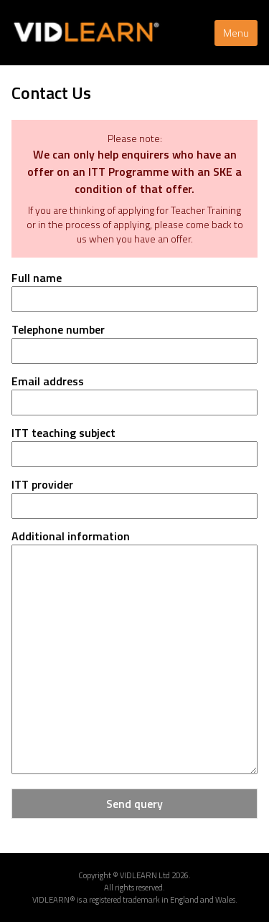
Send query (134, 803)
